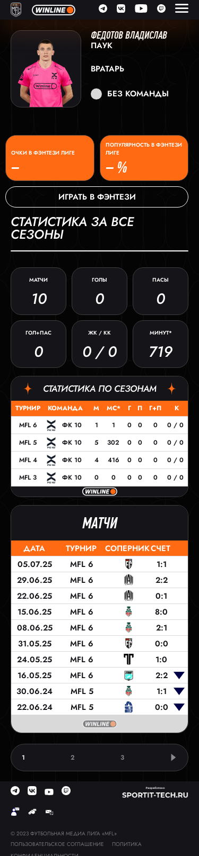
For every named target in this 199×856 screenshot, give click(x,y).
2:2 (161, 580)
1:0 (161, 659)
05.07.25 (35, 564)
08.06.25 (35, 628)
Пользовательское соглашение (57, 844)
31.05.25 (34, 644)
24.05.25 (34, 659)
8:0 (161, 612)
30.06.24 (34, 691)
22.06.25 (34, 596)
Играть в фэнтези (97, 197)
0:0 (161, 644)
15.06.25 (34, 612)
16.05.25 (34, 675)
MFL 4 (28, 460)
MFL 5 (28, 442)
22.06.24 (35, 707)
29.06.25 (34, 580)
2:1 (161, 628)
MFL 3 (28, 477)
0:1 (161, 596)
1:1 (162, 564)
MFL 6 (28, 425)
